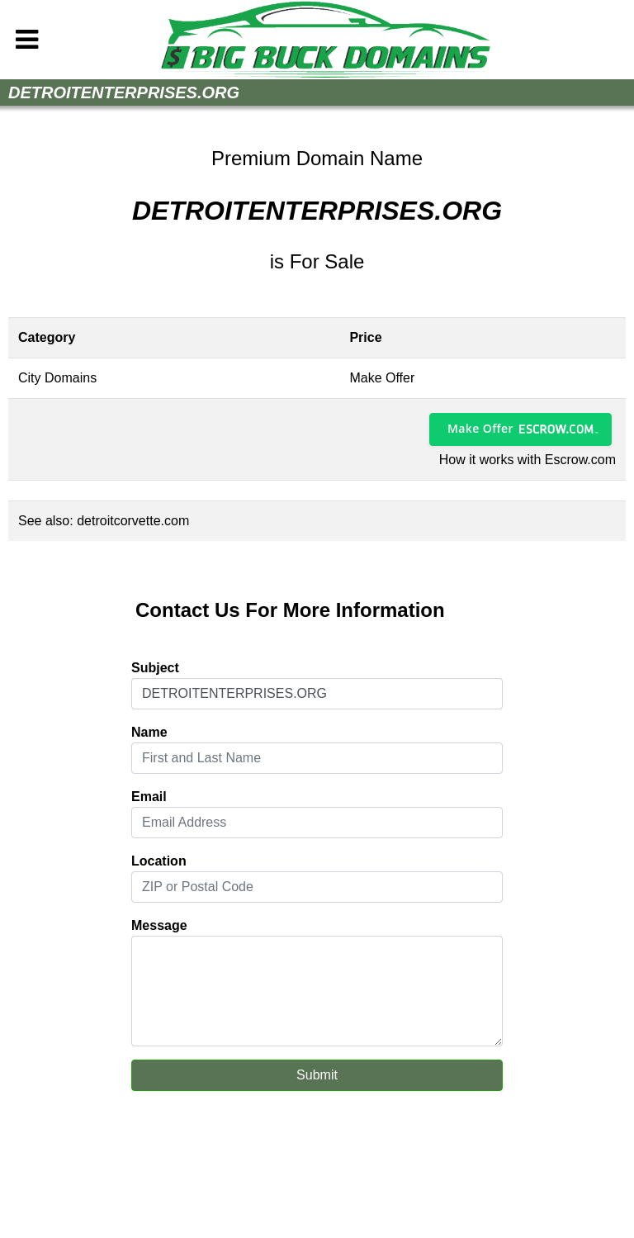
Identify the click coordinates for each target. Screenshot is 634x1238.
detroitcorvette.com (133, 521)
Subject (155, 668)
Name (149, 732)
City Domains (57, 378)
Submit (317, 1075)
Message (159, 925)
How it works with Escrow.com (527, 460)
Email (149, 797)
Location (159, 861)
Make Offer (480, 428)
